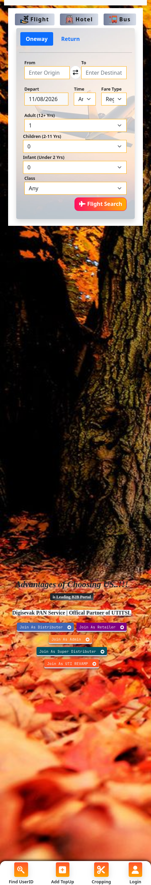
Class (29, 178)
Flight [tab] (34, 20)
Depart (31, 89)
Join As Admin (70, 639)
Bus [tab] (120, 20)
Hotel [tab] (79, 20)
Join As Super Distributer (71, 651)
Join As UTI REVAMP (71, 663)
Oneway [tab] (37, 39)
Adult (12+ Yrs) (39, 115)
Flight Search (100, 204)
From (29, 62)
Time (79, 89)
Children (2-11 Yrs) (42, 136)
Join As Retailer (101, 627)
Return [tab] (70, 39)
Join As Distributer (45, 627)
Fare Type (111, 89)
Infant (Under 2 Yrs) (43, 157)
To (83, 62)
